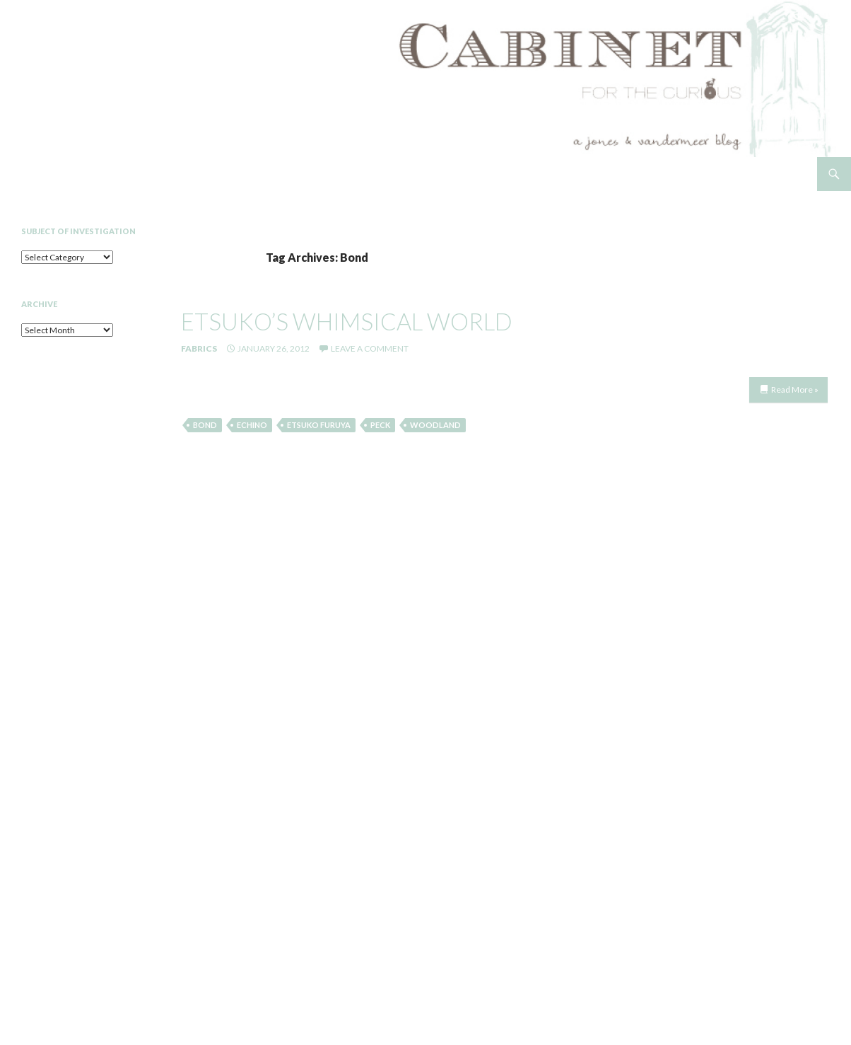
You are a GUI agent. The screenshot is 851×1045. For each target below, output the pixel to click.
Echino (252, 424)
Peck (380, 424)
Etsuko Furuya (319, 424)
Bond (205, 424)
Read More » (794, 389)
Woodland (435, 424)
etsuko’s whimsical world (346, 321)
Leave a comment (370, 348)
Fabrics (199, 348)
